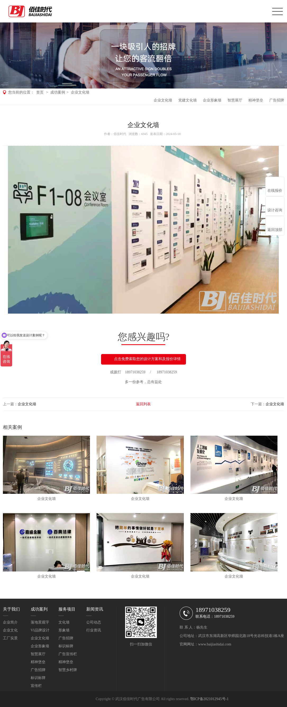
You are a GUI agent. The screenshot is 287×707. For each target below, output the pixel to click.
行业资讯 (93, 630)
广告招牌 (276, 100)
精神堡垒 (255, 100)
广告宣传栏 (67, 654)
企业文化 (10, 630)
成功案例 (57, 92)
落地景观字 (40, 622)
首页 (40, 92)
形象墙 (64, 630)
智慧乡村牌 (67, 670)
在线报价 (274, 191)
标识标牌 (38, 678)
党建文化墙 (187, 100)
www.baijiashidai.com (214, 644)
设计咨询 (274, 210)
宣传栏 (36, 686)
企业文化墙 (80, 92)
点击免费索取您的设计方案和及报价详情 (143, 359)
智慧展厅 (234, 100)
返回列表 (143, 404)
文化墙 (64, 622)
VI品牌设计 (40, 630)
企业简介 (10, 622)
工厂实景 (10, 638)
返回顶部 (274, 230)
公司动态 (93, 622)
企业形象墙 (212, 100)
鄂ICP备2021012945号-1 (209, 699)
